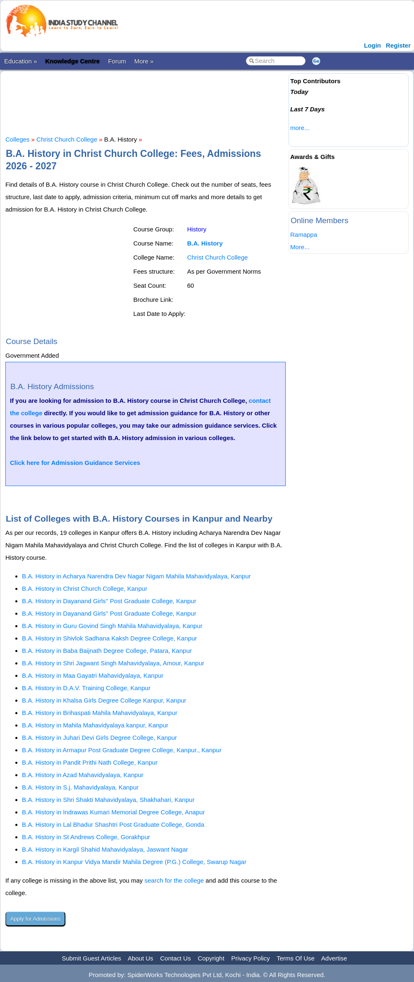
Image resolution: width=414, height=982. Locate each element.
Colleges (17, 139)
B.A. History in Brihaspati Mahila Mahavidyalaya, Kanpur (99, 712)
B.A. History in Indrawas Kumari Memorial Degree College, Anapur (113, 812)
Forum (117, 61)
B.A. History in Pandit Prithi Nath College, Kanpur (90, 762)
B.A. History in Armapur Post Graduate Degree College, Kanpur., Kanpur (121, 749)
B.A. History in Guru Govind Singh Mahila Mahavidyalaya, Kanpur (112, 625)
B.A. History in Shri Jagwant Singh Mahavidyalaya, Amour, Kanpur (113, 663)
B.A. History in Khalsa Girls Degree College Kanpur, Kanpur (104, 700)
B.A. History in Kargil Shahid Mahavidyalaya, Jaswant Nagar (105, 849)
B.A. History (205, 243)
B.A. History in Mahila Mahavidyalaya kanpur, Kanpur (95, 725)
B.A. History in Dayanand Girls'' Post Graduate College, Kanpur (109, 600)
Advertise (334, 958)
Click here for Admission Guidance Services (75, 462)
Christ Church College (66, 139)
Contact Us (175, 958)
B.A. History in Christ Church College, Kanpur (84, 588)
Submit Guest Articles (91, 958)
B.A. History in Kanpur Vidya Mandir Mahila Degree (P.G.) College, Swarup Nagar (134, 861)
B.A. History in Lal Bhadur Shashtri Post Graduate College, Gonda (113, 824)
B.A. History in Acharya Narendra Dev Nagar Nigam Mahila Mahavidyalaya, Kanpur (136, 576)
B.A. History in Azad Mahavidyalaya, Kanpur (82, 774)
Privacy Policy (250, 958)
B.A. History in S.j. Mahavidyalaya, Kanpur (80, 787)
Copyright (211, 958)
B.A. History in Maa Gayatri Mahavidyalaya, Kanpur (93, 675)
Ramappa (303, 234)
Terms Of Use (296, 958)
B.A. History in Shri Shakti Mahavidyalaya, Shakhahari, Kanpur (108, 799)
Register (398, 45)
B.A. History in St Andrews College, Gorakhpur (86, 836)
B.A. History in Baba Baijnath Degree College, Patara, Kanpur (107, 650)
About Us (140, 958)
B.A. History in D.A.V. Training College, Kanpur (86, 687)
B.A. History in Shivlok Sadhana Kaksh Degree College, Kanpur (109, 638)
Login (372, 45)
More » (144, 61)
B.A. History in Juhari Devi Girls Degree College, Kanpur (99, 737)
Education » (20, 61)
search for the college (174, 880)
